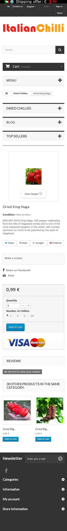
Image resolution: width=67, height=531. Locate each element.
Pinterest (55, 243)
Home (60, 13)
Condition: (9, 214)
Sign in (59, 6)
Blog (10, 122)
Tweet (9, 243)
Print (11, 275)
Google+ (38, 243)
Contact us (18, 6)
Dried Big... (9, 429)
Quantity (11, 300)
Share (23, 243)
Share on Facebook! (18, 270)
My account (11, 499)
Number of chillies (18, 310)
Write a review (13, 258)
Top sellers (16, 136)
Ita (8, 6)
